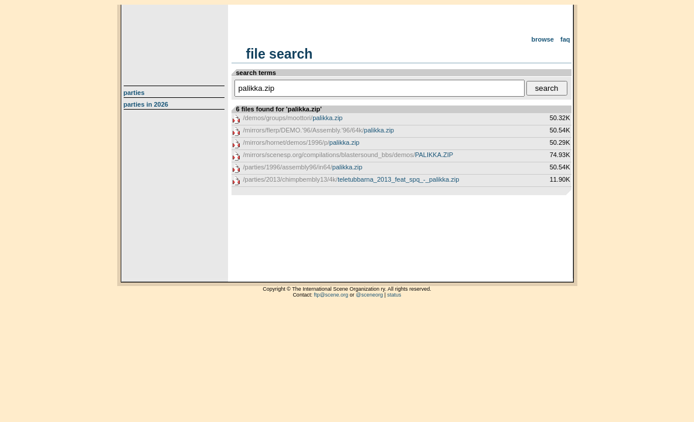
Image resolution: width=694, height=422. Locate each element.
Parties (134, 92)
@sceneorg (369, 295)
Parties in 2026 (146, 104)
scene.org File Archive (175, 41)
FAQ (565, 39)
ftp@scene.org (331, 295)
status (394, 295)
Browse (542, 39)
